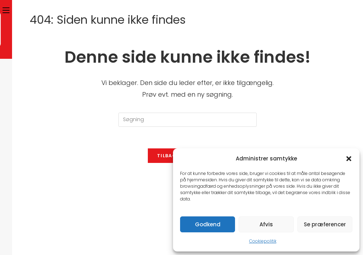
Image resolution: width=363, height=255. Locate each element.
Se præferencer (325, 224)
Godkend (207, 224)
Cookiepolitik (263, 241)
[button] (348, 158)
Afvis (266, 224)
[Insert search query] (187, 120)
